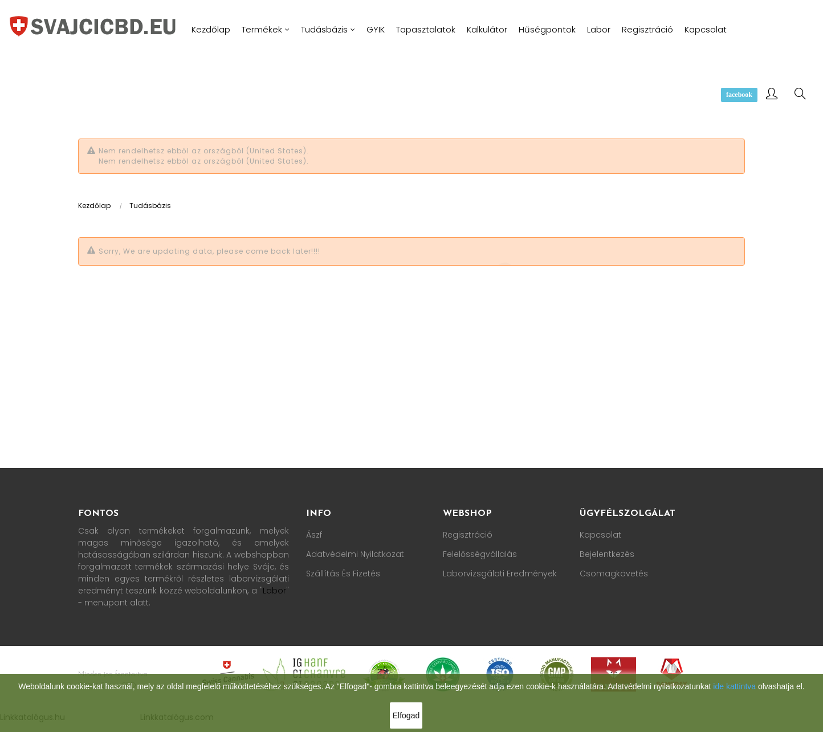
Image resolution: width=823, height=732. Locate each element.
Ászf (314, 534)
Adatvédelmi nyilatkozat (355, 554)
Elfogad (406, 715)
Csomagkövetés (614, 573)
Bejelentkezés (607, 554)
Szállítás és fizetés (343, 573)
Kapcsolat (600, 534)
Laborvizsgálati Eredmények (500, 573)
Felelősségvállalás (480, 554)
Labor (274, 590)
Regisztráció (467, 534)
